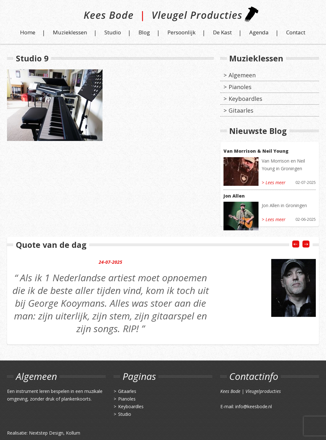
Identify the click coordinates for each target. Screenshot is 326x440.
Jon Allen (234, 196)
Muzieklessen (70, 32)
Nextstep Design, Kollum (54, 433)
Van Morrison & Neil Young (255, 151)
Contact (295, 32)
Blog (144, 32)
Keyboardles (245, 98)
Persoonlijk (181, 32)
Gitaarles (241, 110)
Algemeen (242, 75)
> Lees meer (274, 182)
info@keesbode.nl (253, 406)
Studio (112, 32)
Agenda (259, 32)
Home (27, 32)
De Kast (222, 32)
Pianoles (240, 87)
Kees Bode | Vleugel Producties (163, 16)
